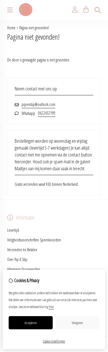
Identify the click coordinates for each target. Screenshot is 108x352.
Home (11, 27)
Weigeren (77, 322)
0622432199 (46, 113)
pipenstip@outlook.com (38, 104)
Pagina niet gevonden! (34, 27)
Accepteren (30, 322)
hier (51, 306)
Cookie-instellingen (54, 341)
